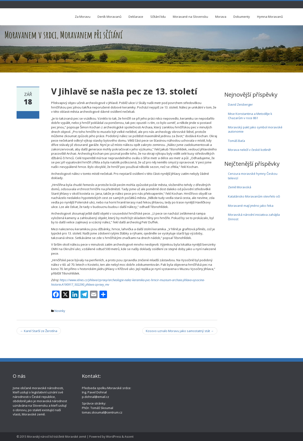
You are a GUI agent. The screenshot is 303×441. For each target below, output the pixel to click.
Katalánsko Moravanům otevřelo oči (254, 196)
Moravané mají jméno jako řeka (250, 205)
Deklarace (136, 16)
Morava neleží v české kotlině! (249, 150)
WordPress (113, 437)
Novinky (59, 311)
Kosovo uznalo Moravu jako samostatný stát (180, 331)
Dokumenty (241, 16)
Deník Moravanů (109, 16)
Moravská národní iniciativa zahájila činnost (254, 216)
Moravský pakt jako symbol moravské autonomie (255, 129)
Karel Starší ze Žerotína (38, 331)
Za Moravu (82, 16)
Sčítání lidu (158, 16)
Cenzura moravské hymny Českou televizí (252, 175)
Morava (220, 16)
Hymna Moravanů (270, 16)
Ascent (129, 437)
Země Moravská (239, 187)
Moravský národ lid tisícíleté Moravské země (56, 437)
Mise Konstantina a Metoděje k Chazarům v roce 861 (250, 116)
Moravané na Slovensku (190, 16)
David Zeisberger (240, 104)
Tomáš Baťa (236, 141)
